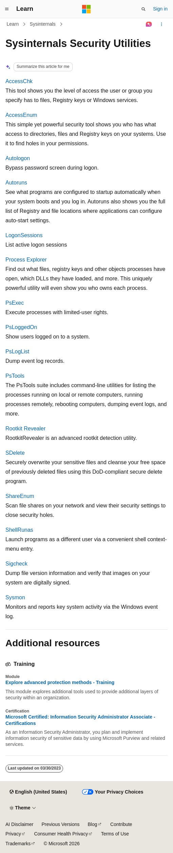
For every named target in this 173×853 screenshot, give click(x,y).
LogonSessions (23, 235)
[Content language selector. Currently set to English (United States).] (38, 792)
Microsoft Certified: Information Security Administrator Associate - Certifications (80, 720)
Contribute (121, 824)
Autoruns (16, 182)
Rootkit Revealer (25, 428)
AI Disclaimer (19, 824)
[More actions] (162, 24)
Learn (13, 24)
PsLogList (17, 351)
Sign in (160, 8)
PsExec (14, 303)
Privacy (13, 833)
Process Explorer (26, 259)
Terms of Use (115, 833)
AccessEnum (21, 115)
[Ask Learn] (149, 24)
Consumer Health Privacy (61, 833)
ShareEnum (19, 496)
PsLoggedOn (21, 327)
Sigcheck (16, 564)
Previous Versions (60, 824)
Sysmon (15, 597)
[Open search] (143, 9)
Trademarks (18, 843)
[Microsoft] (86, 9)
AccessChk (19, 81)
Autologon (17, 158)
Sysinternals (43, 24)
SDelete (15, 453)
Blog (92, 824)
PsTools (14, 376)
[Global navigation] (7, 9)
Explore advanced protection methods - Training (59, 682)
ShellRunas (19, 530)
